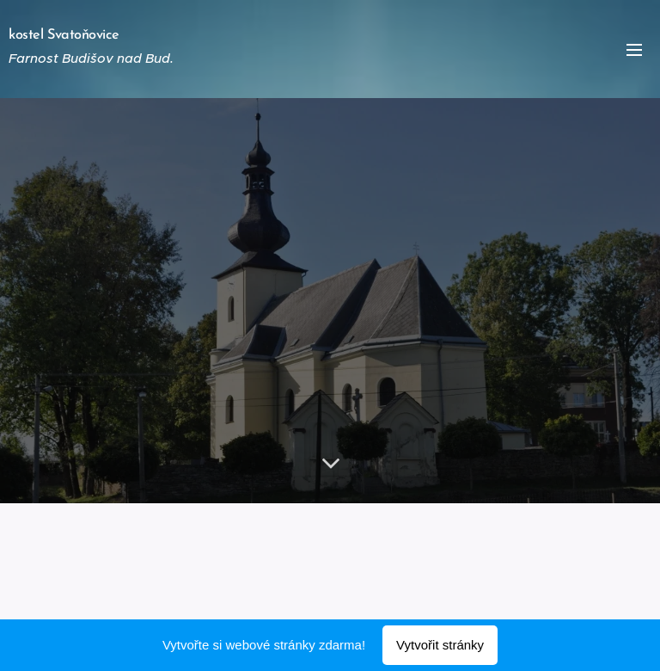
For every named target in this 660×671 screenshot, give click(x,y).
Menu (634, 50)
